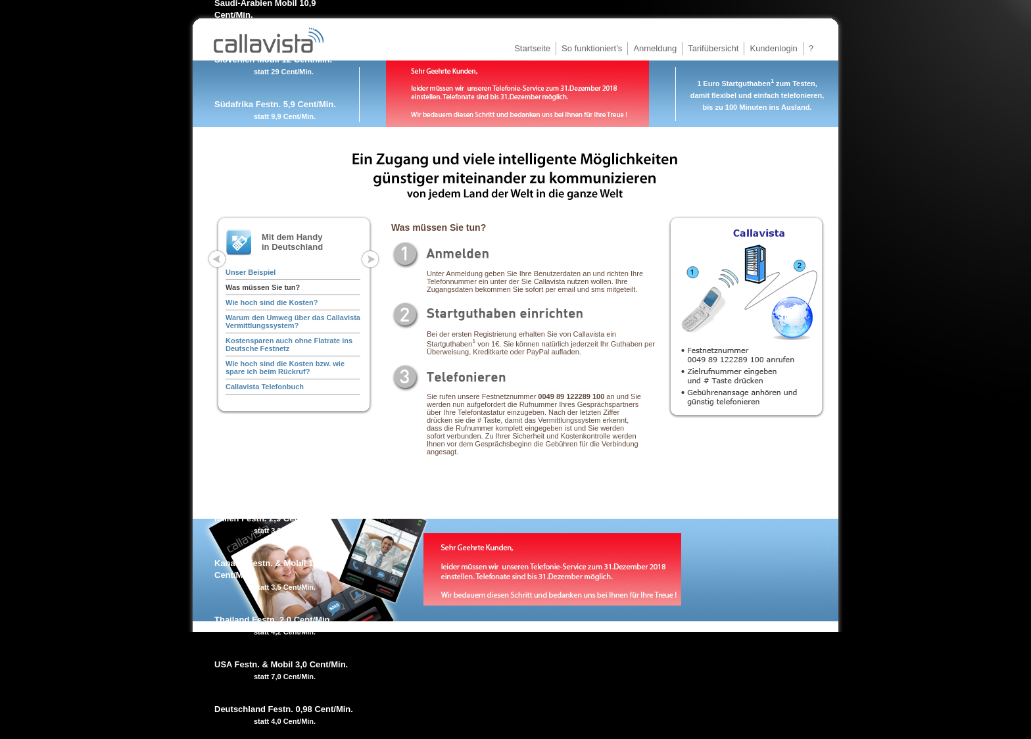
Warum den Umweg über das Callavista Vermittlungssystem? (293, 321)
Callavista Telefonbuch (265, 387)
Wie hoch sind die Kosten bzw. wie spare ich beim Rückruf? (285, 367)
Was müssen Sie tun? (263, 287)
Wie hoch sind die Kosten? (272, 302)
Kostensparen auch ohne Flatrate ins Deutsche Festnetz (289, 344)
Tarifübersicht (713, 48)
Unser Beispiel (251, 272)
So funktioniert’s (592, 48)
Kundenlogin (773, 48)
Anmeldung (655, 48)
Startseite (532, 48)
